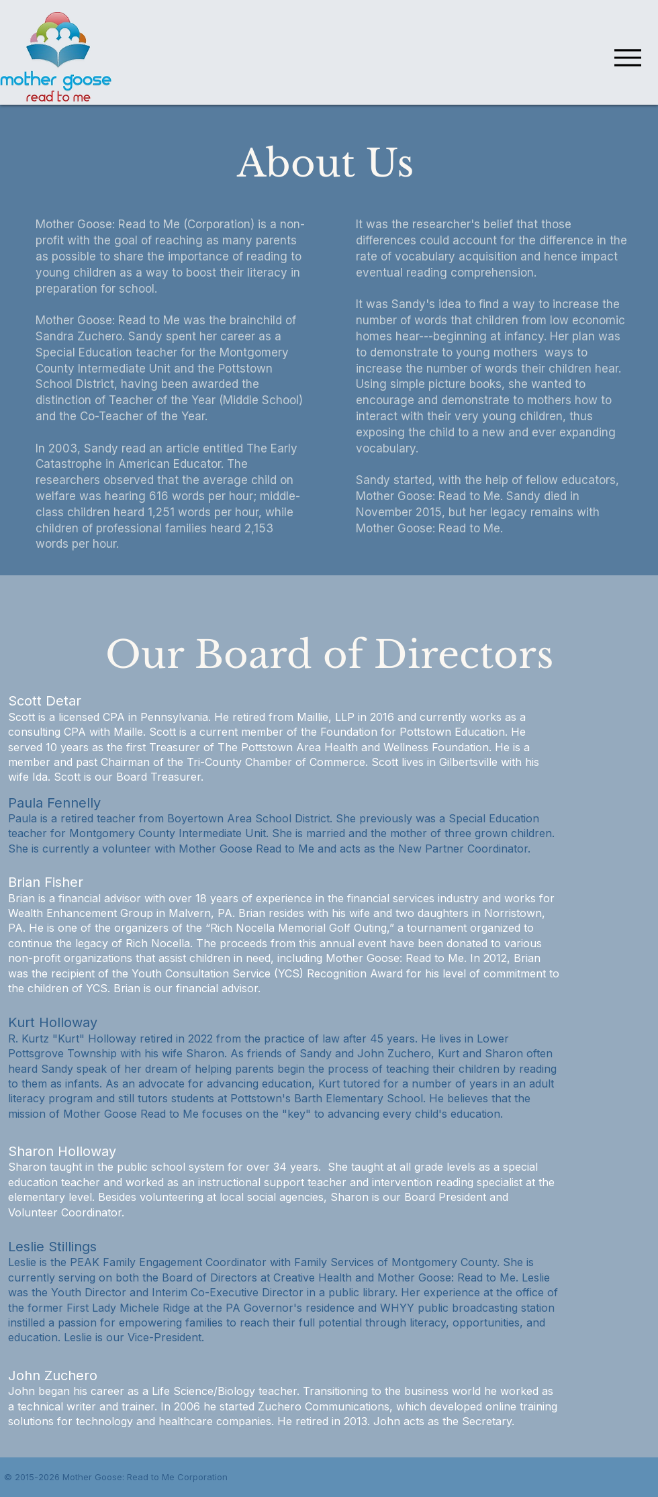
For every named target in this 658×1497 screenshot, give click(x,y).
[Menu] (624, 57)
